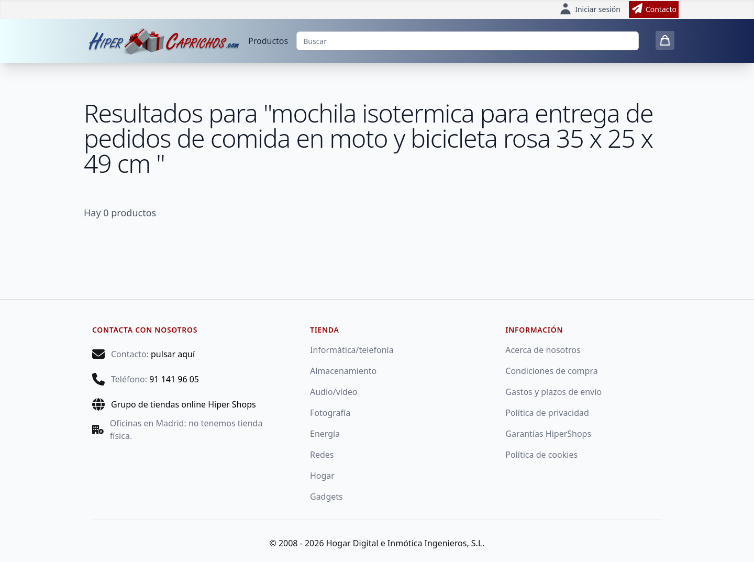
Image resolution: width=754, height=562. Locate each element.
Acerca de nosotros (542, 350)
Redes (322, 454)
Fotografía (330, 412)
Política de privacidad (547, 412)
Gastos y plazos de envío (553, 392)
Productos (268, 41)
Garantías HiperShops (548, 433)
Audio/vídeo (334, 392)
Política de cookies (541, 454)
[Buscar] (467, 40)
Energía (325, 433)
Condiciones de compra (551, 371)
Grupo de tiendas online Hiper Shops (183, 404)
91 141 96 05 (174, 379)
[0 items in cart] (665, 40)
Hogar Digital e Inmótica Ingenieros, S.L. (405, 543)
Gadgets (326, 496)
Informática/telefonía (352, 350)
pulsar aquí (173, 354)
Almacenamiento (343, 371)
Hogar (322, 475)
